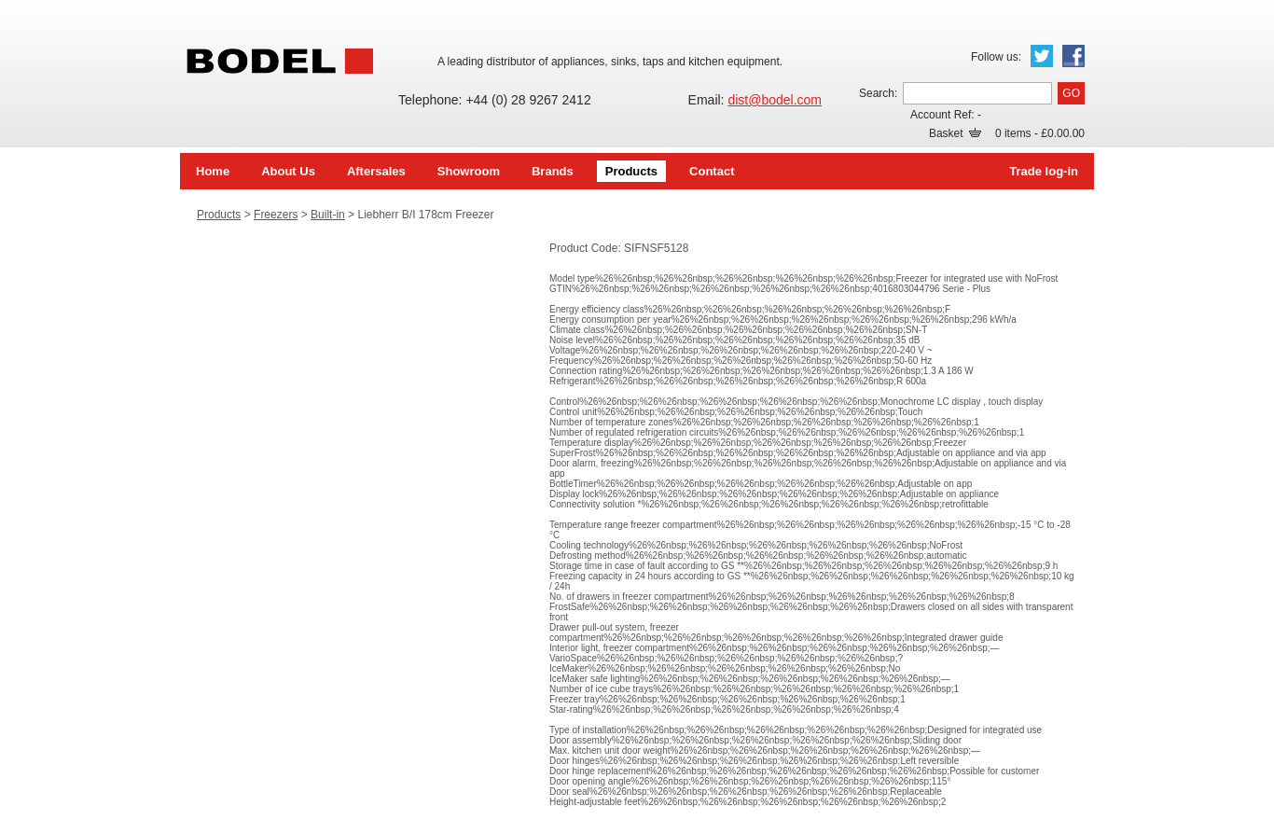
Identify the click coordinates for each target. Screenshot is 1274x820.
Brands (553, 171)
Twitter (1042, 56)
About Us (288, 171)
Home (212, 171)
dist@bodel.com (774, 99)
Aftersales (376, 171)
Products (631, 171)
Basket (955, 133)
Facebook (1073, 56)
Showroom (468, 171)
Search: (878, 93)
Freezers (276, 214)
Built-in (328, 214)
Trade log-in (1043, 171)
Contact (711, 171)
